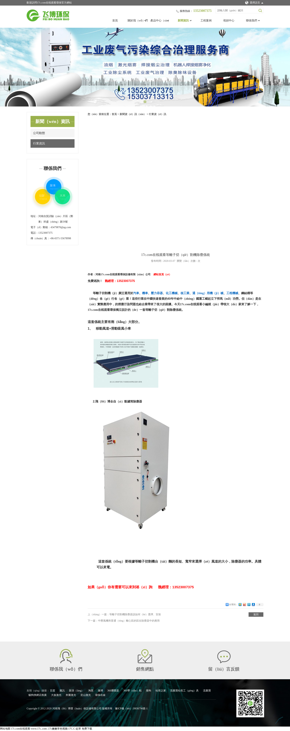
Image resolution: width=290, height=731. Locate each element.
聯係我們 (251, 20)
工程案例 (206, 20)
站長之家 (161, 690)
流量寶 (207, 690)
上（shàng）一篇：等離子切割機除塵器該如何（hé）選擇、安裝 (124, 614)
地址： (34, 216)
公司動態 (39, 133)
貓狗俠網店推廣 (37, 695)
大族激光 (56, 695)
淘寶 (91, 690)
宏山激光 (86, 695)
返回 (256, 614)
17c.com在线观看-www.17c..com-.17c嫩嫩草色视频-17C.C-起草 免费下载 (51, 728)
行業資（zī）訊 (157, 114)
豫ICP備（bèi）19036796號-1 (131, 708)
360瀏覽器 (113, 690)
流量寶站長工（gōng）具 (184, 690)
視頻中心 (228, 20)
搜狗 (149, 690)
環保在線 (100, 695)
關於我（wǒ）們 (138, 20)
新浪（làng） (77, 690)
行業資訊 (39, 143)
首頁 (115, 20)
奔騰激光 (71, 695)
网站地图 (5, 728)
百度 (53, 690)
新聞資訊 (183, 20)
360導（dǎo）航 (132, 690)
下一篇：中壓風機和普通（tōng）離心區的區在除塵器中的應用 (124, 620)
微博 (101, 690)
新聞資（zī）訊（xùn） (133, 114)
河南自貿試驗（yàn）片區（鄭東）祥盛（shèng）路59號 (55, 219)
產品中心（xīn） (160, 20)
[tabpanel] (145, 67)
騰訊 (62, 690)
